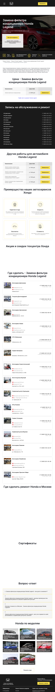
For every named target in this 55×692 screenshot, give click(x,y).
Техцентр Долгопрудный (19, 296)
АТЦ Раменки (6, 139)
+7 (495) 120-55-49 (46, 137)
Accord (17, 690)
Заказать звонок (43, 683)
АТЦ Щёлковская (7, 117)
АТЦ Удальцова (7, 130)
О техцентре (6, 690)
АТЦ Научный (6, 128)
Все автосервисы (13, 37)
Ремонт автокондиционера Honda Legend (34, 61)
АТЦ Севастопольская (8, 126)
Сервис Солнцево (17, 418)
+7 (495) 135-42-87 (46, 139)
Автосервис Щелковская (19, 310)
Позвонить (43, 3)
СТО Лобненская (17, 337)
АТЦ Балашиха (7, 124)
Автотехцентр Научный (19, 377)
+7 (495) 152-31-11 (46, 133)
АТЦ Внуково (6, 137)
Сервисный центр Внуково (20, 431)
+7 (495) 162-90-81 (46, 117)
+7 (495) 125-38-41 (46, 135)
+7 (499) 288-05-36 (46, 128)
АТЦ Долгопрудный (8, 115)
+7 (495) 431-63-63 (46, 124)
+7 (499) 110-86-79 (46, 130)
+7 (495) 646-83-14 (46, 122)
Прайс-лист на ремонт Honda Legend (27, 98)
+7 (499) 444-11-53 (46, 113)
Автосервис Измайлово (19, 459)
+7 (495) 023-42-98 (46, 144)
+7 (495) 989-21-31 (46, 120)
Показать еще (27, 670)
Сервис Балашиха (17, 350)
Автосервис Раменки (18, 445)
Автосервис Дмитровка (19, 283)
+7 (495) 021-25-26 (46, 141)
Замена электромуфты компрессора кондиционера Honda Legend (14, 172)
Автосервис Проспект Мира (20, 472)
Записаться (45, 92)
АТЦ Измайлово (7, 141)
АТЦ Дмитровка (7, 113)
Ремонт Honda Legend (16, 61)
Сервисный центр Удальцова (20, 391)
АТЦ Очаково (6, 133)
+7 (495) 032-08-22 (46, 115)
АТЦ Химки (6, 119)
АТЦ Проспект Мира (8, 144)
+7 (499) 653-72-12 (46, 126)
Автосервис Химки (17, 323)
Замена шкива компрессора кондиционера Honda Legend (12, 167)
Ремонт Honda (6, 61)
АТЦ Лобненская (7, 122)
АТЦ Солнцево (7, 135)
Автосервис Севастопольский (21, 364)
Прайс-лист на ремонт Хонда (39, 688)
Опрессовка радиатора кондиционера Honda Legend (12, 177)
